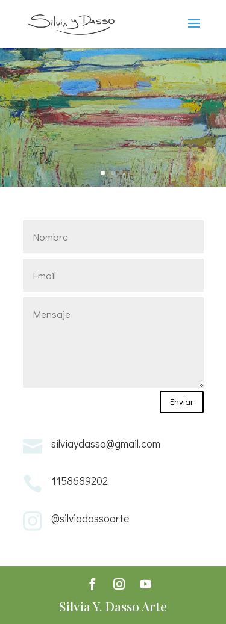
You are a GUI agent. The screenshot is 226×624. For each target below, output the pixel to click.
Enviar (181, 401)
